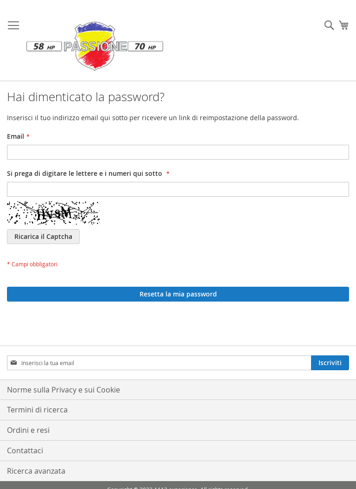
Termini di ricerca (37, 410)
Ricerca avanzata (36, 471)
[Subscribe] (330, 362)
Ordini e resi (28, 430)
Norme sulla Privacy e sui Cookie (63, 390)
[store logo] (95, 45)
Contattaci (25, 450)
